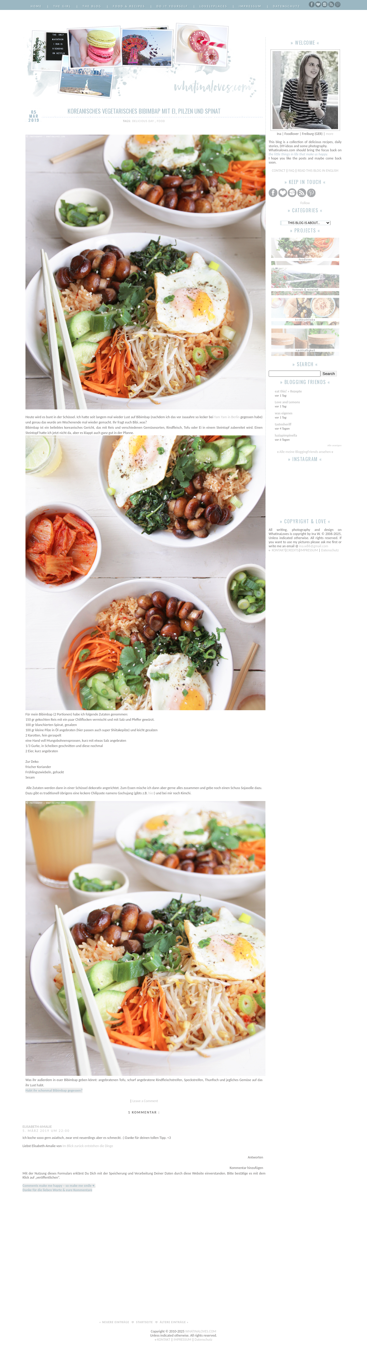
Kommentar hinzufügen (246, 1168)
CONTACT (279, 170)
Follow (305, 203)
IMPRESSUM (309, 550)
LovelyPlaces (213, 6)
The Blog (92, 6)
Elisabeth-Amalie (37, 1127)
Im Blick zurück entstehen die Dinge (87, 1146)
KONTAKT (278, 550)
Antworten (255, 1157)
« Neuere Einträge (114, 1322)
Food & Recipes (129, 6)
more (329, 134)
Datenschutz (286, 6)
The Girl (62, 6)
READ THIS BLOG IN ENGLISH (318, 170)
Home (36, 6)
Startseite (145, 1322)
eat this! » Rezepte (288, 391)
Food (161, 121)
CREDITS (293, 550)
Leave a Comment (145, 1101)
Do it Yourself (172, 6)
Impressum (250, 6)
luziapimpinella (286, 435)
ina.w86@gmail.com (313, 546)
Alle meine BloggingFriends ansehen (305, 452)
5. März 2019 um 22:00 (46, 1131)
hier (151, 793)
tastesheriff (283, 424)
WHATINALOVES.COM (200, 1331)
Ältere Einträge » (174, 1322)
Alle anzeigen (334, 445)
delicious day (143, 121)
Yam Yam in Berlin (227, 417)
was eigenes (283, 413)
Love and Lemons (287, 402)
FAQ (291, 170)
